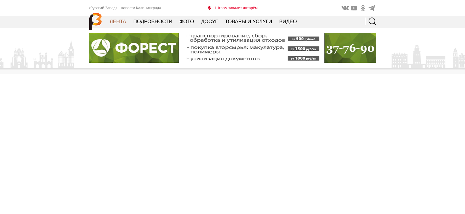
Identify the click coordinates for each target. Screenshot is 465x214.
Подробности (152, 21)
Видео (288, 21)
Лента (118, 21)
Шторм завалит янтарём (236, 7)
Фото (186, 21)
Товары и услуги (248, 21)
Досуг (209, 21)
